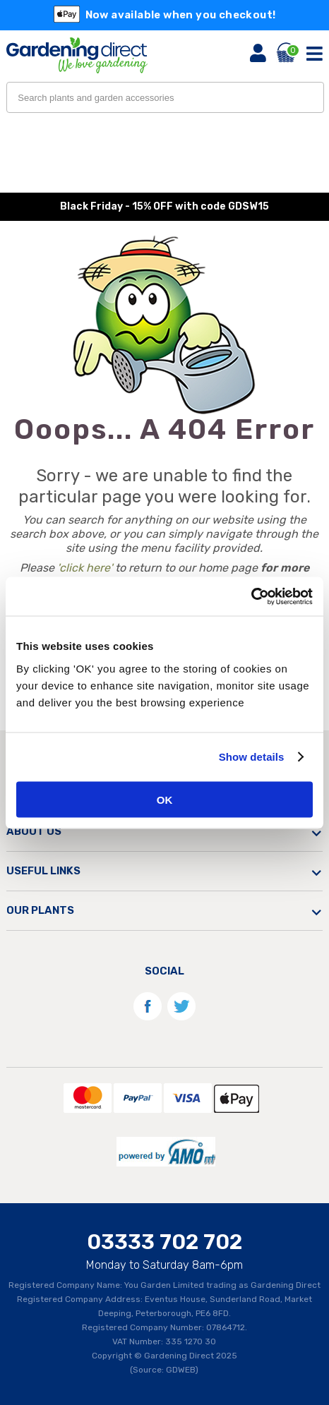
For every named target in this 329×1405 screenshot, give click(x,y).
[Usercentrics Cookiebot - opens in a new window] (251, 596)
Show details (252, 757)
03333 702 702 (164, 1242)
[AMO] (164, 1171)
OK (165, 799)
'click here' (84, 567)
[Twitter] (180, 1019)
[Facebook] (147, 1019)
